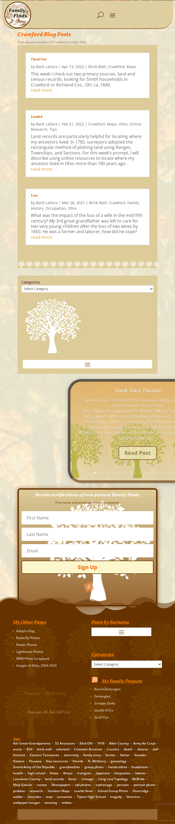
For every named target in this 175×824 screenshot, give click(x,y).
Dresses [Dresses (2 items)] (19, 755)
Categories (30, 282)
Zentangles (102, 696)
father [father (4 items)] (125, 755)
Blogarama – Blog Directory (46, 693)
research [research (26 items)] (36, 791)
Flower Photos (26, 644)
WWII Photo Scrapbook (32, 658)
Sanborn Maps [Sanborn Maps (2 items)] (59, 791)
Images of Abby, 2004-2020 (36, 665)
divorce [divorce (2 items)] (142, 749)
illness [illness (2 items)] (68, 773)
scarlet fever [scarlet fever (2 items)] (83, 791)
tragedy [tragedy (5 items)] (116, 796)
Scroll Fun (101, 717)
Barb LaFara (46, 66)
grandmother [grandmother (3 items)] (70, 767)
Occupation (55, 208)
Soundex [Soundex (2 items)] (34, 796)
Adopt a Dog (25, 631)
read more (41, 90)
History (37, 208)
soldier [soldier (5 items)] (18, 796)
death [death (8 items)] (128, 749)
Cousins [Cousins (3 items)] (113, 749)
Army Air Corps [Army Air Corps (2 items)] (144, 743)
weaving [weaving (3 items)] (50, 802)
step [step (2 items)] (49, 796)
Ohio (123, 124)
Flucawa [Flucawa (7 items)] (35, 761)
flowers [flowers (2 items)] (18, 761)
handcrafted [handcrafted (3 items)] (117, 767)
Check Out (39, 59)
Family (133, 202)
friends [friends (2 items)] (78, 761)
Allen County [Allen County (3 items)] (119, 743)
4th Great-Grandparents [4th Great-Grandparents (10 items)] (32, 743)
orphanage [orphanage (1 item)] (103, 785)
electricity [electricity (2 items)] (71, 755)
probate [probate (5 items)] (19, 791)
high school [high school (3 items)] (36, 773)
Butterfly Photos (28, 638)
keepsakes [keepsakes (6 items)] (122, 773)
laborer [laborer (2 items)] (140, 773)
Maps (131, 66)
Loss (34, 195)
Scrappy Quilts (104, 703)
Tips (53, 129)
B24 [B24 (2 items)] (29, 749)
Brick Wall (97, 66)
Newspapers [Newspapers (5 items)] (61, 785)
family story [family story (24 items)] (92, 755)
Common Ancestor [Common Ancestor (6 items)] (88, 749)
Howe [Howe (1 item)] (54, 773)
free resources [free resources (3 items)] (57, 761)
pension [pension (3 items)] (123, 785)
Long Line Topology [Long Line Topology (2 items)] (113, 779)
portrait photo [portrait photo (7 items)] (144, 785)
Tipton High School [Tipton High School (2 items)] (91, 796)
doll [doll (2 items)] (155, 749)
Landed (36, 117)
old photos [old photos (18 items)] (83, 785)
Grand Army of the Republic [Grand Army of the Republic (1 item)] (34, 767)
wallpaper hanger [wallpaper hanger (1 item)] (26, 802)
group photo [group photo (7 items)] (94, 767)
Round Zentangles (107, 689)
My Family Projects (122, 681)
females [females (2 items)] (140, 755)
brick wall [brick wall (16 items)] (44, 749)
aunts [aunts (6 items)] (17, 749)
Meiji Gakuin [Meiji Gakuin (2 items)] (22, 785)
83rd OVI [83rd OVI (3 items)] (86, 743)
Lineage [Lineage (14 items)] (87, 779)
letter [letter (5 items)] (72, 779)
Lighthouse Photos (29, 651)
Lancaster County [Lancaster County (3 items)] (26, 779)
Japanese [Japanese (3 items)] (103, 773)
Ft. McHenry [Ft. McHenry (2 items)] (97, 761)
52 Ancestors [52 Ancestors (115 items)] (65, 743)
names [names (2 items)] (42, 785)
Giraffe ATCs (103, 710)
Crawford (116, 66)
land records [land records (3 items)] (54, 779)
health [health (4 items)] (18, 773)
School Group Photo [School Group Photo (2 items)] (113, 791)
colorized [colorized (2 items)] (62, 749)
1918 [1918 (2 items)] (101, 743)
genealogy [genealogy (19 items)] (118, 761)
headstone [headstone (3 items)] (139, 767)
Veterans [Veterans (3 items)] (133, 796)
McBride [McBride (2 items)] (138, 779)
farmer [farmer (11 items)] (110, 755)
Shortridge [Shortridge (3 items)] (140, 791)
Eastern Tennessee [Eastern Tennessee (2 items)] (44, 755)
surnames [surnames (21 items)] (64, 796)
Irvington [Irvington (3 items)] (84, 773)
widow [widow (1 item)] (67, 802)
